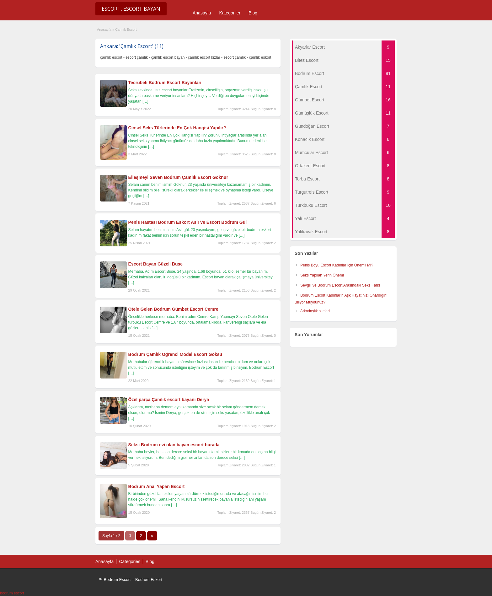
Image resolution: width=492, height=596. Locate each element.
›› (152, 536)
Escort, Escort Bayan (131, 8)
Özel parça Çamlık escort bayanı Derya (168, 399)
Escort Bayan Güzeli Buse (155, 263)
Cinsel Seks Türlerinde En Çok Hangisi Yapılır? (177, 127)
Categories (129, 561)
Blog (253, 12)
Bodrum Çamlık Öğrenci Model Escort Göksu (175, 354)
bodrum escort (12, 593)
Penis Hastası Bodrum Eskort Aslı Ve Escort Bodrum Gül (187, 222)
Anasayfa (202, 12)
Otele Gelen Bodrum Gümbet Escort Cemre (173, 309)
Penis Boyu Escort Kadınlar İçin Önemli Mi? (336, 265)
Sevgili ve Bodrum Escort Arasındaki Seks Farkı (340, 285)
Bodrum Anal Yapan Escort (156, 486)
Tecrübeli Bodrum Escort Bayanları (164, 82)
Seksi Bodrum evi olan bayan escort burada (174, 444)
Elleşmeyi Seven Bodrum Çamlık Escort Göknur (178, 177)
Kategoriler (229, 12)
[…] (145, 101)
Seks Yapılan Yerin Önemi (322, 275)
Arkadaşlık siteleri (315, 311)
